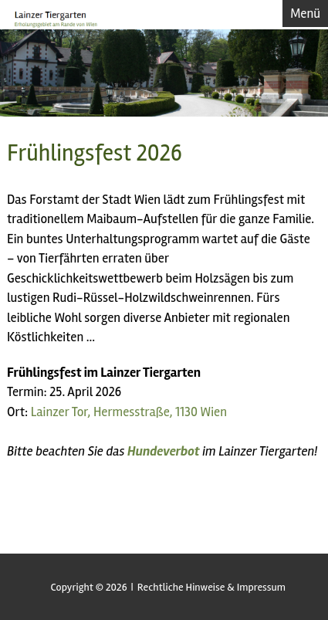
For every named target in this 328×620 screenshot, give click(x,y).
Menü (305, 13)
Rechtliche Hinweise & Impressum (211, 587)
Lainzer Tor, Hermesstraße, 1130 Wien (129, 412)
